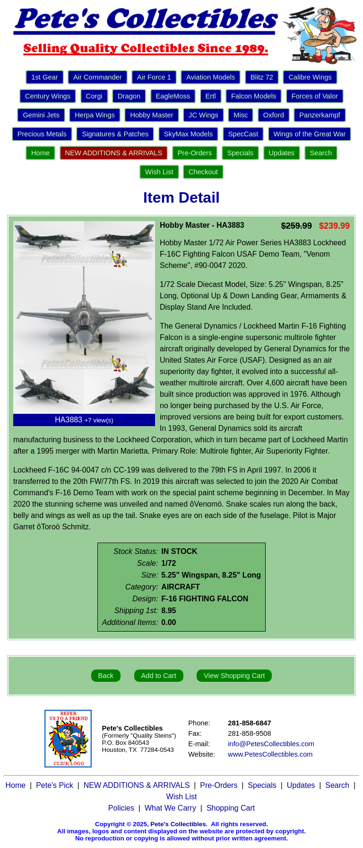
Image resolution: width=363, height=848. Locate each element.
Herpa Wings (95, 115)
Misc (240, 115)
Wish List (159, 172)
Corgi (94, 96)
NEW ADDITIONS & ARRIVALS (114, 153)
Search (321, 153)
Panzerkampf (319, 115)
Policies (121, 808)
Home (40, 153)
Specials (240, 153)
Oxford (273, 115)
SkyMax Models (188, 134)
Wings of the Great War (310, 134)
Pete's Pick (54, 785)
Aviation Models (210, 77)
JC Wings (203, 115)
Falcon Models (253, 96)
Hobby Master (151, 115)
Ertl (211, 96)
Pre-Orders (195, 153)
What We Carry (170, 808)
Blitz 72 (262, 77)
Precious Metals (42, 134)
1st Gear (44, 77)
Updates (282, 153)
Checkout (203, 172)
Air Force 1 (154, 77)
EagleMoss (173, 96)
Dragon (129, 96)
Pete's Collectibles (178, 824)
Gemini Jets (41, 115)
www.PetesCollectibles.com (270, 754)
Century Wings (47, 96)
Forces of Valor (315, 96)
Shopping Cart (231, 808)
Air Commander (97, 77)
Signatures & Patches (115, 134)
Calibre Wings (309, 77)
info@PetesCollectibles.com (271, 744)
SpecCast (243, 134)
